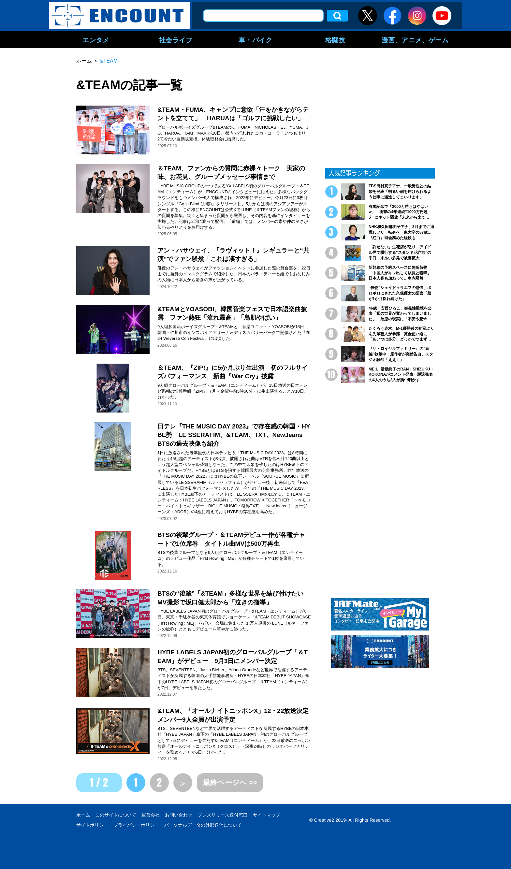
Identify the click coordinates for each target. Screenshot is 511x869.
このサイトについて (115, 815)
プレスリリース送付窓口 (222, 815)
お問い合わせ (178, 815)
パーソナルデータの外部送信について (203, 825)
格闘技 (335, 40)
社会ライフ (176, 40)
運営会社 (150, 815)
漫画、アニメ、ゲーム (415, 40)
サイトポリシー (92, 825)
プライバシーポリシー (136, 825)
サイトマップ (266, 815)
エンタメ (95, 40)
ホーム (83, 815)
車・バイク (255, 40)
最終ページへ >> (230, 782)
